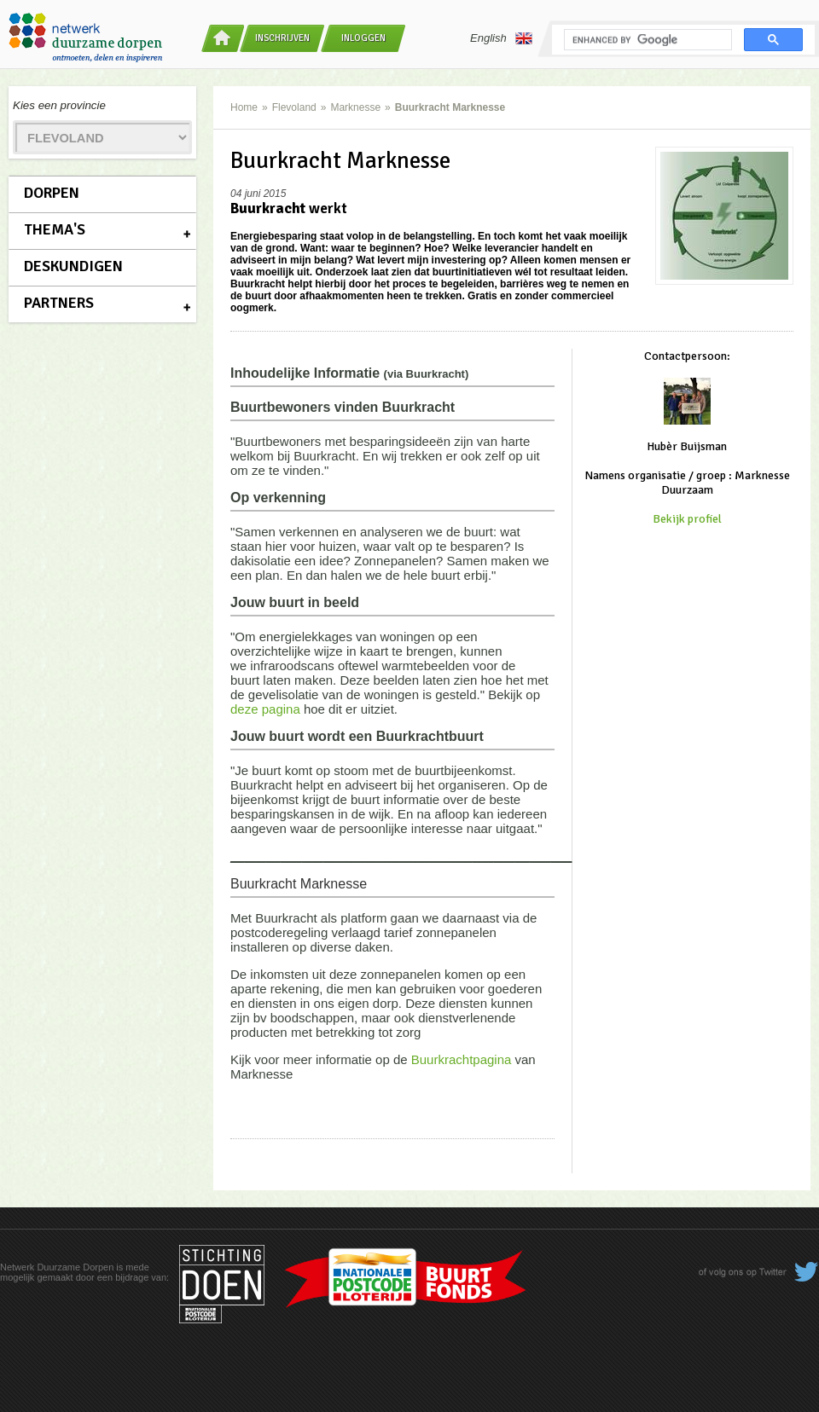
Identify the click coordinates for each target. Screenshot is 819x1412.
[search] (646, 40)
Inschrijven (282, 37)
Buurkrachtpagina (461, 1059)
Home (244, 107)
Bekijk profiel (687, 519)
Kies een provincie (59, 105)
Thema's (54, 229)
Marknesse (355, 107)
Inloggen (363, 37)
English (501, 38)
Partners (59, 302)
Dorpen (51, 192)
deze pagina (265, 709)
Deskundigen (73, 266)
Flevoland (294, 107)
